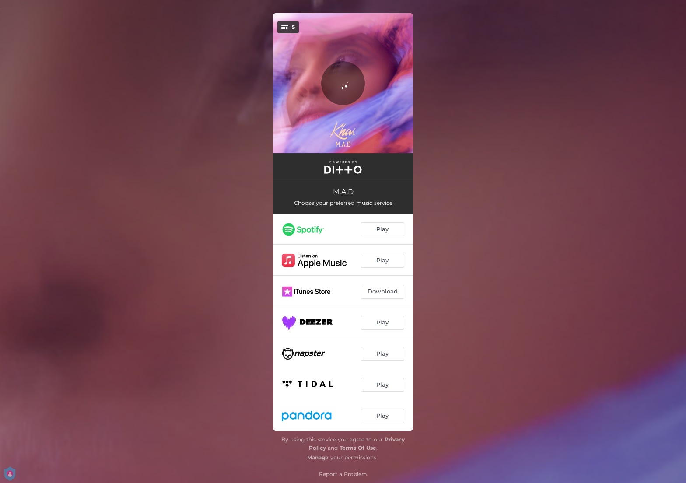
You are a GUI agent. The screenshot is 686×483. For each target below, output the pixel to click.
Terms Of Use (358, 447)
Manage (318, 457)
